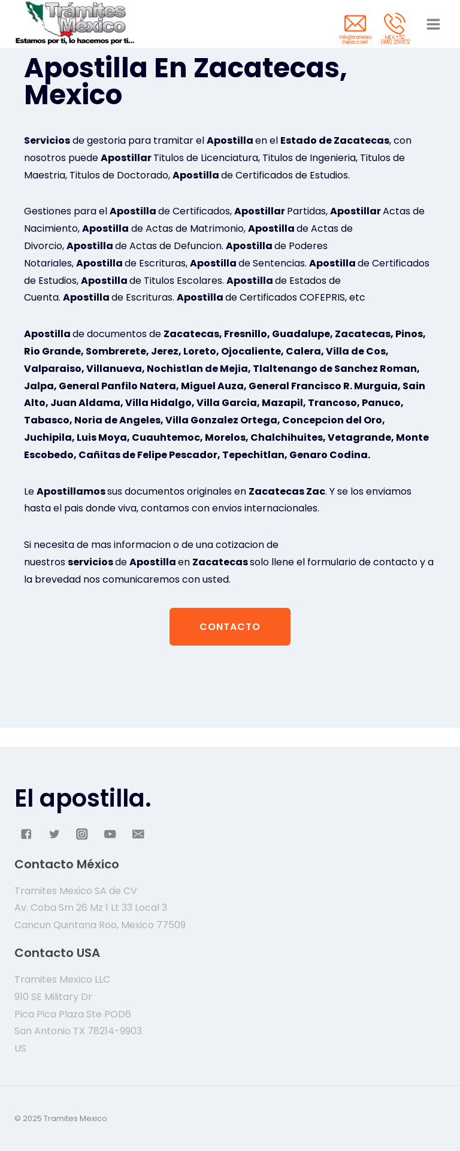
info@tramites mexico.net (355, 40)
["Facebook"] (26, 834)
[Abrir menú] (433, 24)
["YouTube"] (110, 834)
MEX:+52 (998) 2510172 (395, 40)
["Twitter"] (54, 834)
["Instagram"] (82, 834)
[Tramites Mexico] (74, 24)
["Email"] (138, 834)
